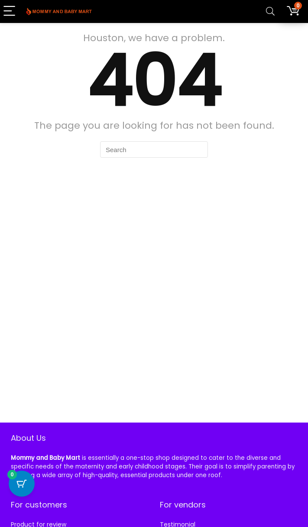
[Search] (270, 11)
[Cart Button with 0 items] (22, 484)
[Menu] (10, 11)
